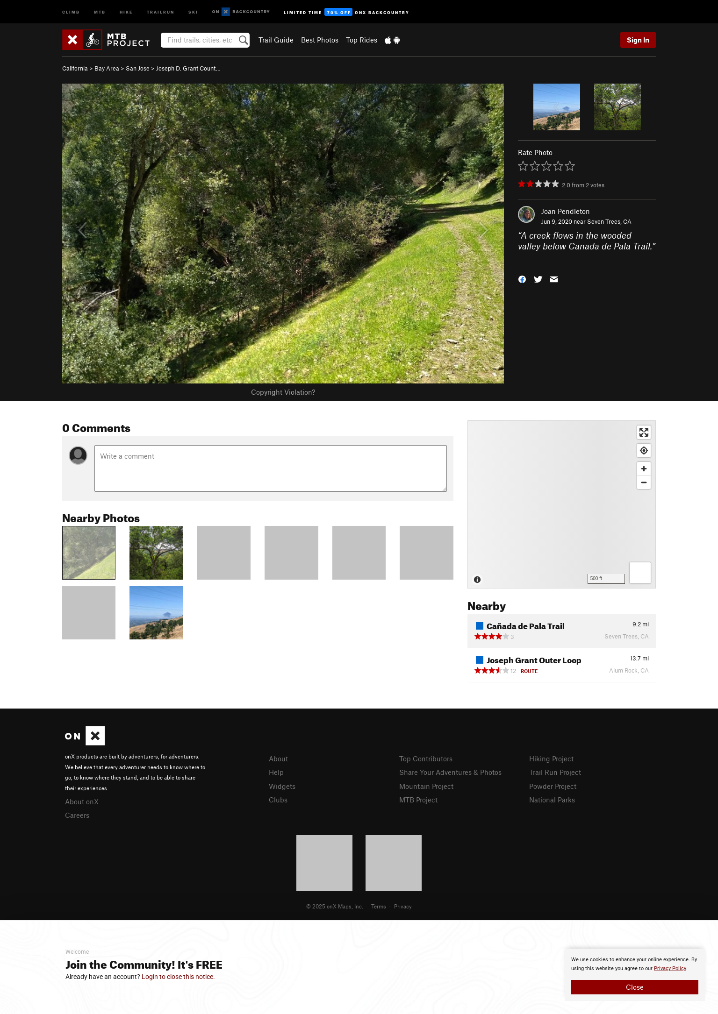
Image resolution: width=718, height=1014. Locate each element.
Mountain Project (426, 786)
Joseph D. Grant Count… (188, 68)
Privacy (403, 906)
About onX (82, 801)
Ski (193, 11)
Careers (77, 815)
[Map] (561, 504)
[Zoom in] (644, 468)
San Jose (138, 68)
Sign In (638, 39)
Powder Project (552, 786)
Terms (378, 906)
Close (635, 987)
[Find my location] (644, 450)
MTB (100, 11)
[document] (634, 974)
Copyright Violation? (283, 392)
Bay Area (106, 68)
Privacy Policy (670, 968)
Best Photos (319, 39)
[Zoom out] (644, 482)
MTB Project (418, 799)
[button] (522, 278)
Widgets (282, 786)
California (75, 68)
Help (276, 772)
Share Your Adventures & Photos (450, 772)
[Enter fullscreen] (644, 432)
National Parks (552, 799)
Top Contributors (425, 758)
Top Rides (361, 39)
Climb (71, 11)
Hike (126, 11)
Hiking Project (551, 758)
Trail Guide (276, 39)
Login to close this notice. (178, 976)
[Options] (640, 572)
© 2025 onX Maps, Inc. (334, 906)
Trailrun (160, 11)
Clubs (278, 799)
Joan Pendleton (565, 211)
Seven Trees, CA (609, 221)
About (278, 758)
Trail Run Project (555, 772)
